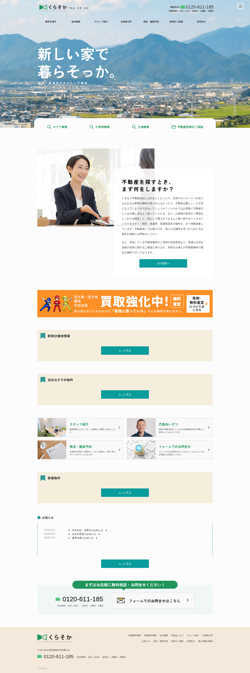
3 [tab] (129, 112)
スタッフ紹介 (100, 21)
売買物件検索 (134, 635)
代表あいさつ (177, 635)
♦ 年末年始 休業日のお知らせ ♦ (87, 530)
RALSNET (43, 668)
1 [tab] (121, 112)
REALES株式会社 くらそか (65, 8)
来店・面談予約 (150, 21)
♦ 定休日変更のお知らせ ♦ (83, 534)
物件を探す (49, 21)
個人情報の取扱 (205, 641)
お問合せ (200, 21)
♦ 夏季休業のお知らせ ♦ (82, 537)
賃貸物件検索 (150, 635)
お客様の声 (125, 21)
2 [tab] (125, 112)
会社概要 (74, 21)
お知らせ (146, 641)
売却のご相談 (175, 21)
